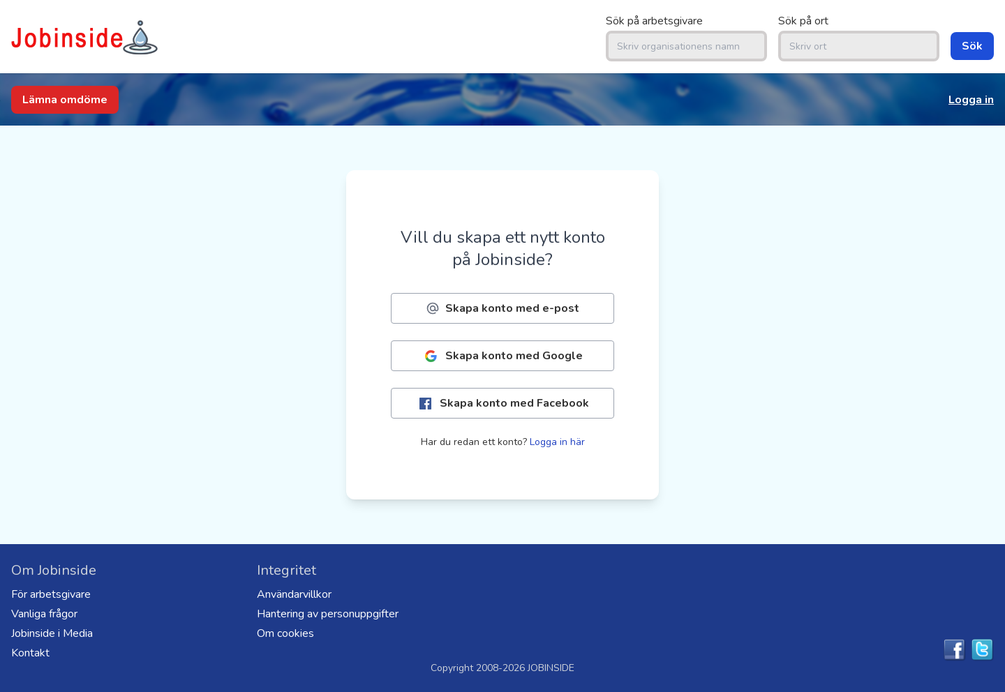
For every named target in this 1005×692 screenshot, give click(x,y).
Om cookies (285, 633)
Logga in (971, 99)
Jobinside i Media (52, 633)
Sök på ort (803, 21)
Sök (972, 46)
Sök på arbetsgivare (654, 21)
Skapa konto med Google (502, 356)
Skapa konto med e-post (502, 308)
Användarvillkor (294, 594)
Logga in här (557, 442)
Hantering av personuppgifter (328, 614)
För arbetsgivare (51, 594)
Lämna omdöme (64, 99)
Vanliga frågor (44, 614)
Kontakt (30, 653)
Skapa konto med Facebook (503, 403)
